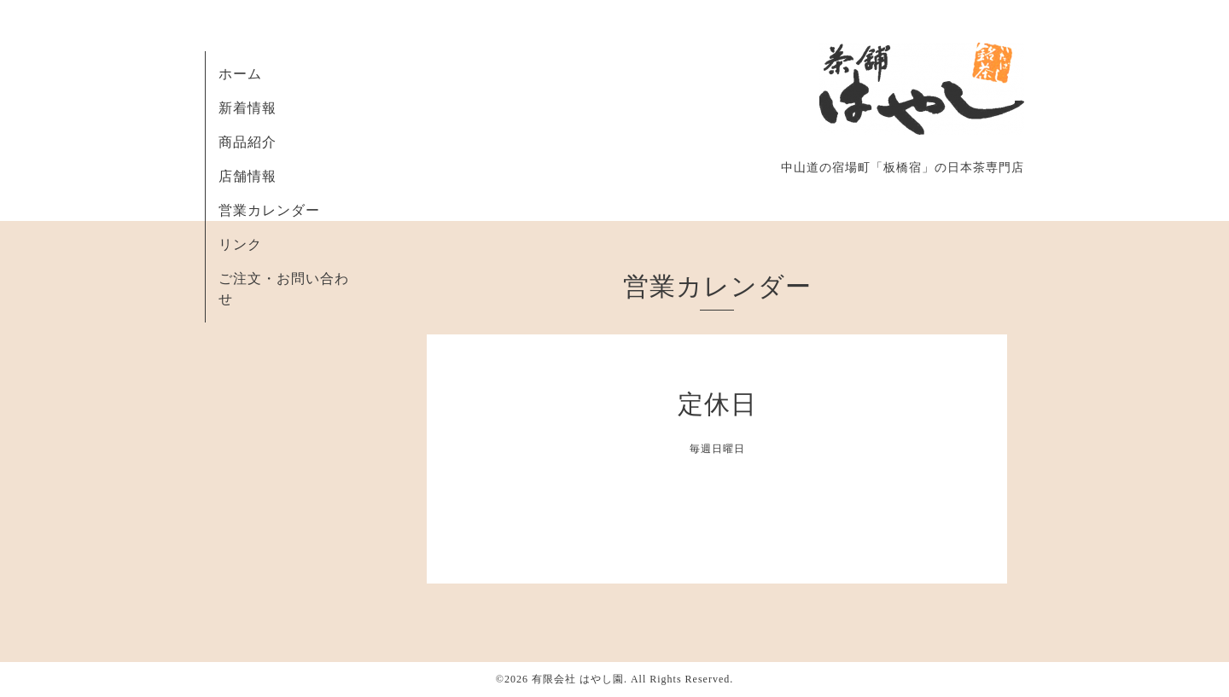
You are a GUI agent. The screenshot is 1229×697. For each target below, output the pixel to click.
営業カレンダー (269, 210)
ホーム (240, 74)
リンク (240, 244)
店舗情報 (247, 176)
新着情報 (247, 108)
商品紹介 (247, 142)
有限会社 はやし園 (578, 679)
